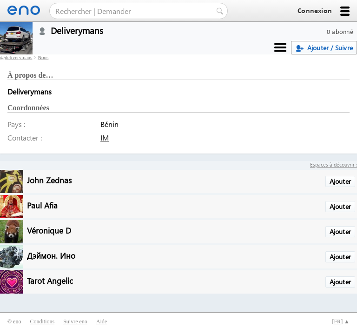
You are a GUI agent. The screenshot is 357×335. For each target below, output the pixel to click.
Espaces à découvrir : (333, 164)
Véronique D (49, 230)
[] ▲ (341, 321)
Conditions (42, 321)
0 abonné (340, 31)
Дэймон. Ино (51, 255)
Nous (43, 57)
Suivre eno (75, 321)
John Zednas (49, 179)
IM (104, 137)
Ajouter (340, 181)
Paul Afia (42, 205)
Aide (101, 321)
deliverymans (18, 57)
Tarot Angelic (50, 280)
